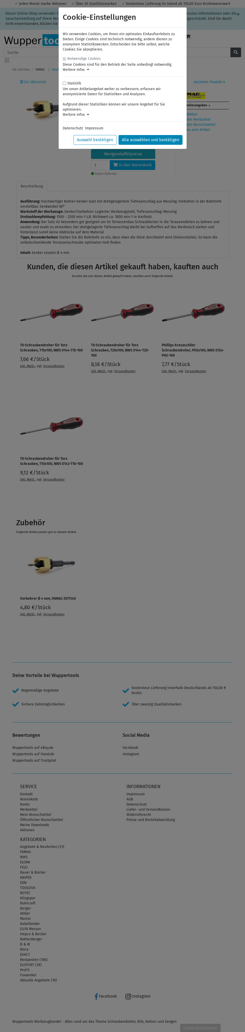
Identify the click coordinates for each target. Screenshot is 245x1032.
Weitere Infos (76, 70)
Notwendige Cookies (84, 58)
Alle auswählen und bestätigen (150, 139)
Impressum (94, 128)
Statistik (74, 83)
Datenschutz (73, 128)
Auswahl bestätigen (95, 139)
